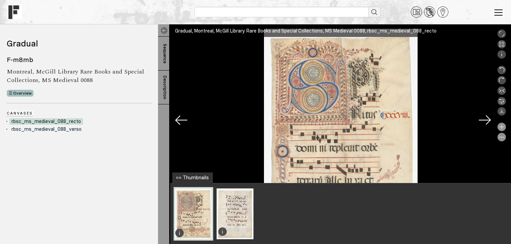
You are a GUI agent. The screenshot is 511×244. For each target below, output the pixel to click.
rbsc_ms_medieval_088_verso (47, 129)
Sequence (164, 53)
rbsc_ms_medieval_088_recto (46, 121)
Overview (22, 93)
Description (164, 87)
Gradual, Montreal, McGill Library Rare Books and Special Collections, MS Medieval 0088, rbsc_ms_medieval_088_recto (306, 31)
